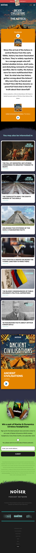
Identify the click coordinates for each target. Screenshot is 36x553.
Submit (18, 454)
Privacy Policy (18, 533)
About (18, 538)
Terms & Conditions (18, 531)
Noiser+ (31, 5)
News (18, 541)
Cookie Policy (18, 536)
